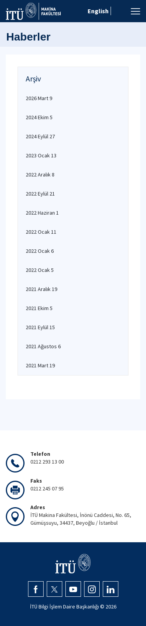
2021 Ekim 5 (39, 308)
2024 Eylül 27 (40, 136)
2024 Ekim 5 (39, 117)
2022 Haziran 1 (42, 212)
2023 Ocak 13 (41, 155)
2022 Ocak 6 (40, 250)
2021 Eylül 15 (40, 327)
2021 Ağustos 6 (43, 346)
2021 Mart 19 (40, 365)
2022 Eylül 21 (40, 193)
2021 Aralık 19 (41, 289)
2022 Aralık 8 (40, 174)
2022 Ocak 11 (41, 231)
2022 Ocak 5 (40, 269)
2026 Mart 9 (39, 98)
